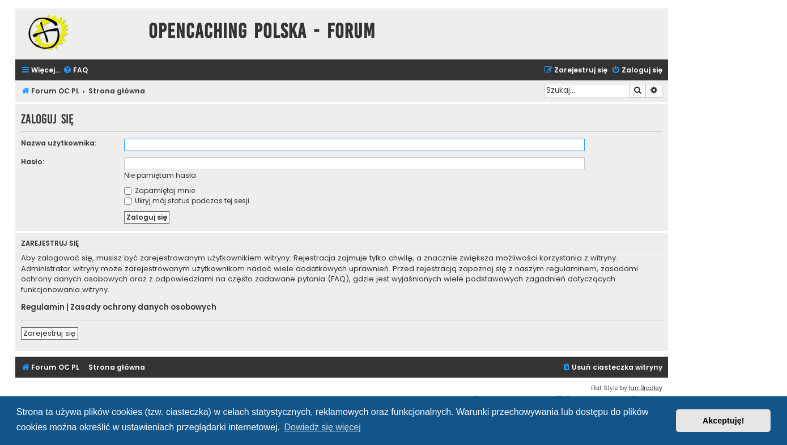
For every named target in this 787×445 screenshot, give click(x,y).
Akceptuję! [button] (724, 420)
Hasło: (32, 161)
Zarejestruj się (49, 333)
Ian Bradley (645, 388)
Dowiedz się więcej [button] (322, 427)
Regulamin (43, 307)
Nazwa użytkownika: (58, 143)
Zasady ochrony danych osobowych (143, 307)
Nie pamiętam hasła (160, 175)
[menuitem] (75, 70)
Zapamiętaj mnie (159, 190)
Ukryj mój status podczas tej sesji (186, 201)
